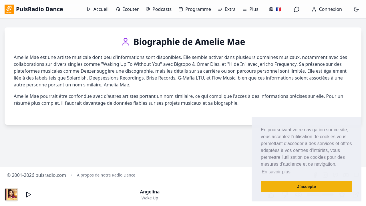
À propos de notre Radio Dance (106, 175)
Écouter (127, 9)
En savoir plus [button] (276, 171)
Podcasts (159, 9)
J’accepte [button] (306, 186)
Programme (194, 9)
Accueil (98, 9)
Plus (250, 9)
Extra (227, 9)
